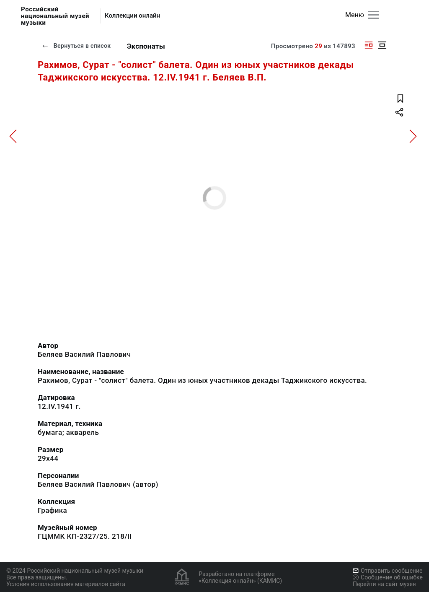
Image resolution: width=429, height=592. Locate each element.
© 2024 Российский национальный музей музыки (74, 570)
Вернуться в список (76, 45)
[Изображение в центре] (382, 45)
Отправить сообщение (387, 570)
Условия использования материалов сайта (65, 584)
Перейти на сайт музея (384, 584)
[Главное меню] (373, 15)
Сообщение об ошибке (388, 577)
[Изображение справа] (368, 45)
